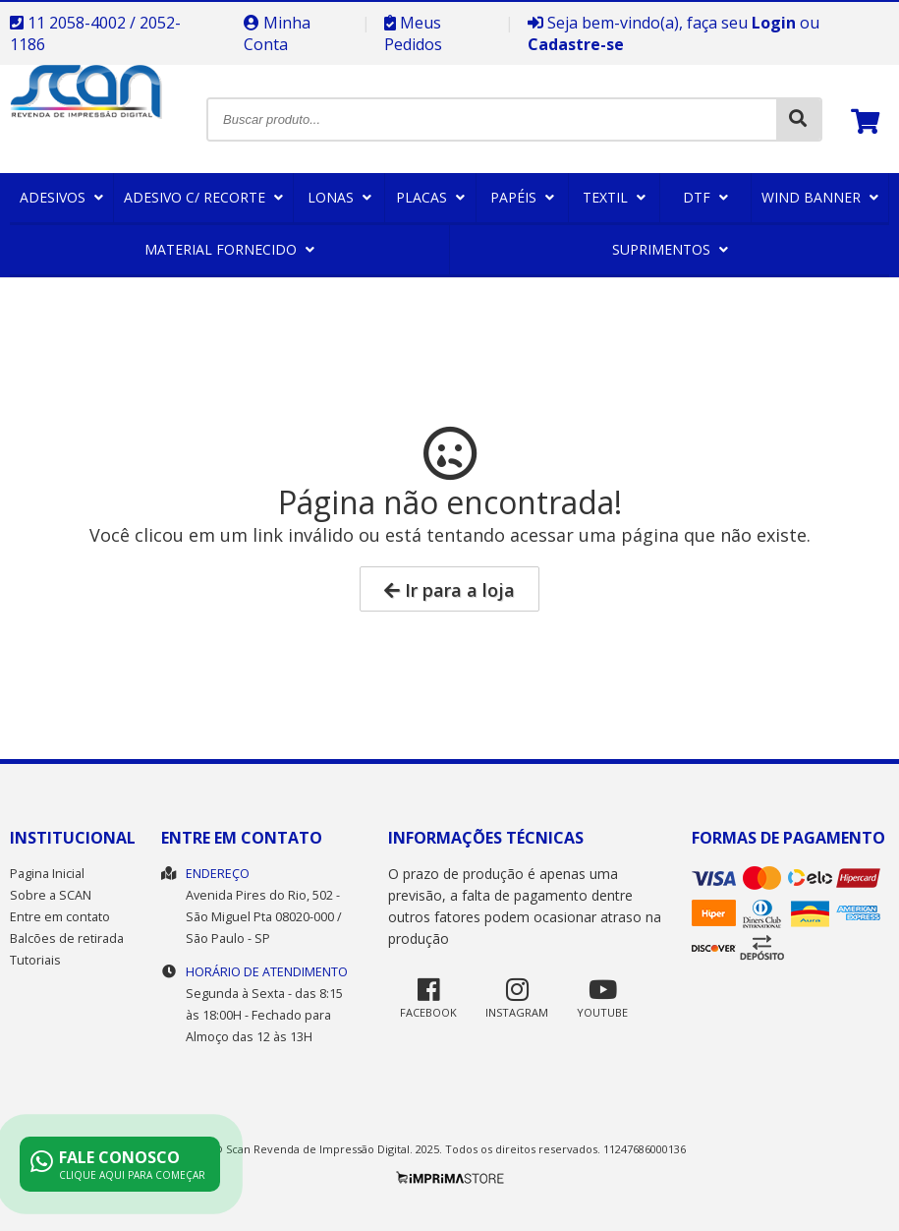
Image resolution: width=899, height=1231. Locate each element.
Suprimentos (670, 249)
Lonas (339, 197)
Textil (614, 197)
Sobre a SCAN (50, 895)
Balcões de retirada (67, 938)
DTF (705, 197)
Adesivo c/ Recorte (203, 197)
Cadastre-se (576, 44)
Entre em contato (60, 917)
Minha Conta (277, 33)
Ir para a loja (449, 590)
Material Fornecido (229, 249)
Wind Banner (819, 197)
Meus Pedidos (413, 33)
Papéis (522, 197)
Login (774, 22)
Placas (430, 197)
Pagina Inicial (47, 873)
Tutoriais (35, 960)
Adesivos (61, 197)
